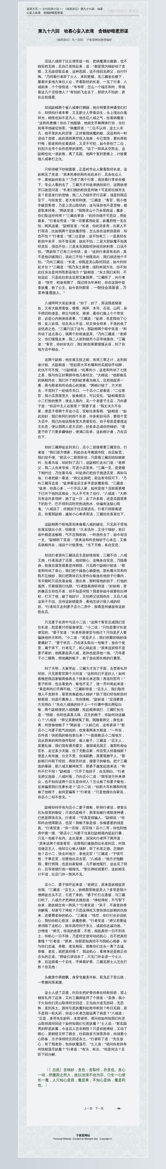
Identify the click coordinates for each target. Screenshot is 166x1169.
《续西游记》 (72, 9)
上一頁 (88, 1108)
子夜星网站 (83, 1135)
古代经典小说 (50, 9)
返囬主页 (32, 9)
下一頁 (99, 1108)
